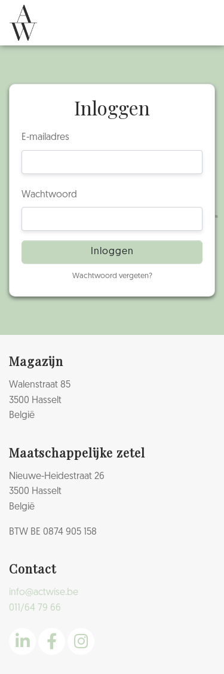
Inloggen (112, 252)
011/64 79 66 (35, 608)
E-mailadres (45, 137)
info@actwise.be (43, 592)
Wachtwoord (49, 195)
